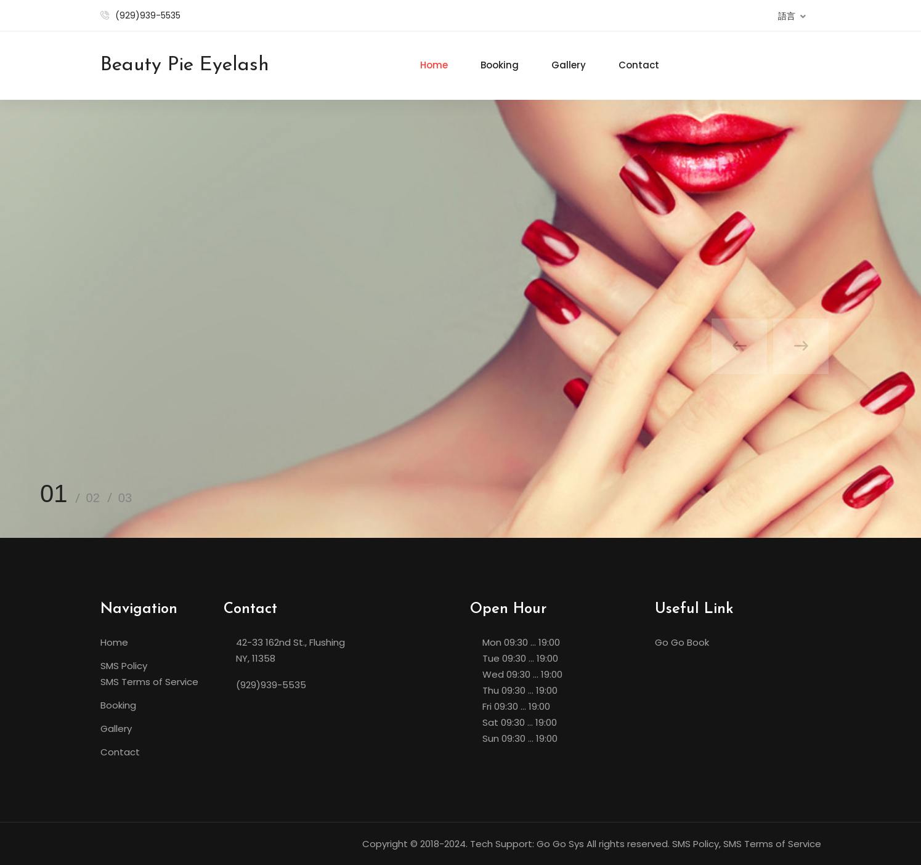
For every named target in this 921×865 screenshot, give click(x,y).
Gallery (568, 65)
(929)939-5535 (148, 15)
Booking (500, 65)
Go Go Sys (560, 843)
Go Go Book (682, 642)
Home (434, 65)
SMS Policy (123, 665)
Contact (639, 65)
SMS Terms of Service (149, 681)
